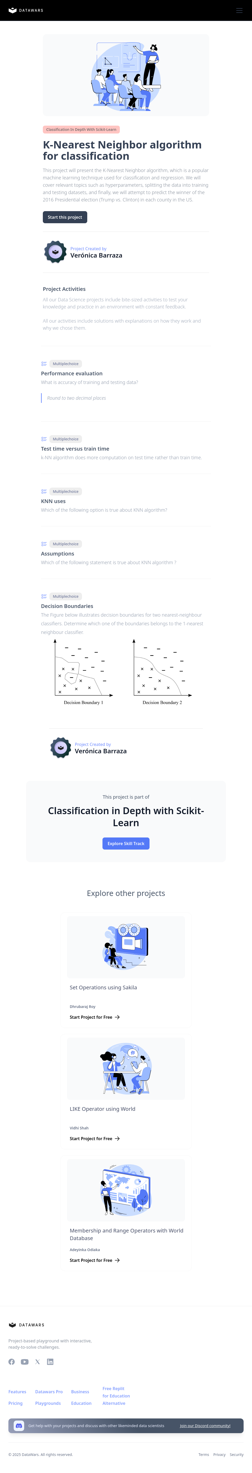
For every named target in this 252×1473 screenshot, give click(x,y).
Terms (203, 1454)
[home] (25, 10)
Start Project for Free (91, 1017)
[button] (238, 10)
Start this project (65, 217)
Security (237, 1454)
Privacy (219, 1454)
